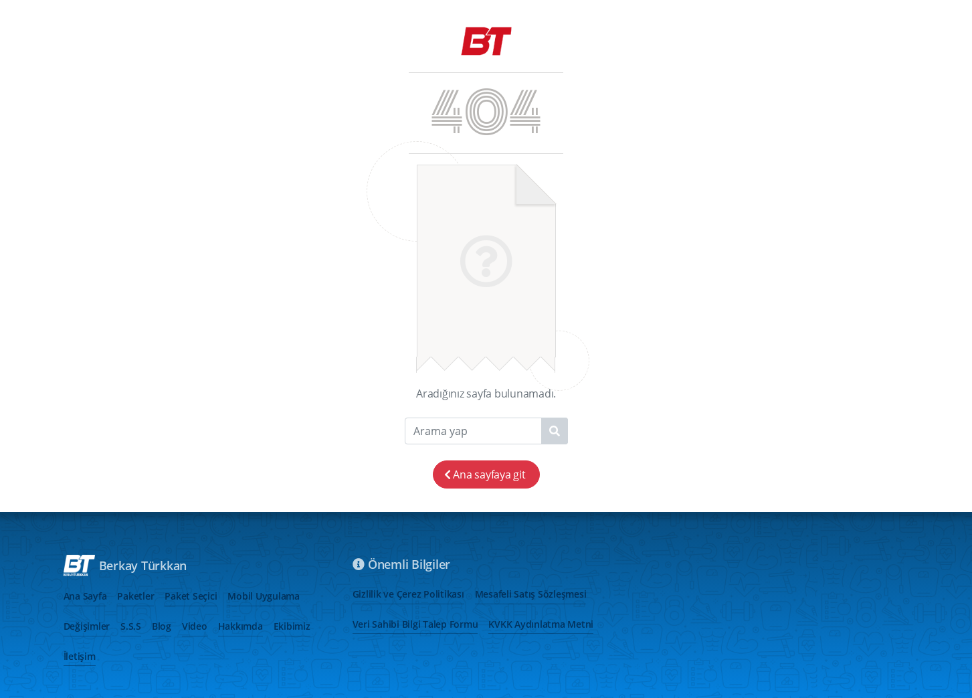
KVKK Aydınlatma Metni (540, 624)
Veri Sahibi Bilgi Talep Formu (415, 624)
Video (194, 626)
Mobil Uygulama (263, 596)
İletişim (80, 656)
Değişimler (87, 626)
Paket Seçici (191, 596)
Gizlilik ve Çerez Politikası (408, 594)
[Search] (486, 431)
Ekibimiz (292, 626)
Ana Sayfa (85, 596)
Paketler (135, 596)
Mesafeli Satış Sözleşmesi (531, 594)
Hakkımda (240, 626)
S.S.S (130, 626)
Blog (161, 626)
